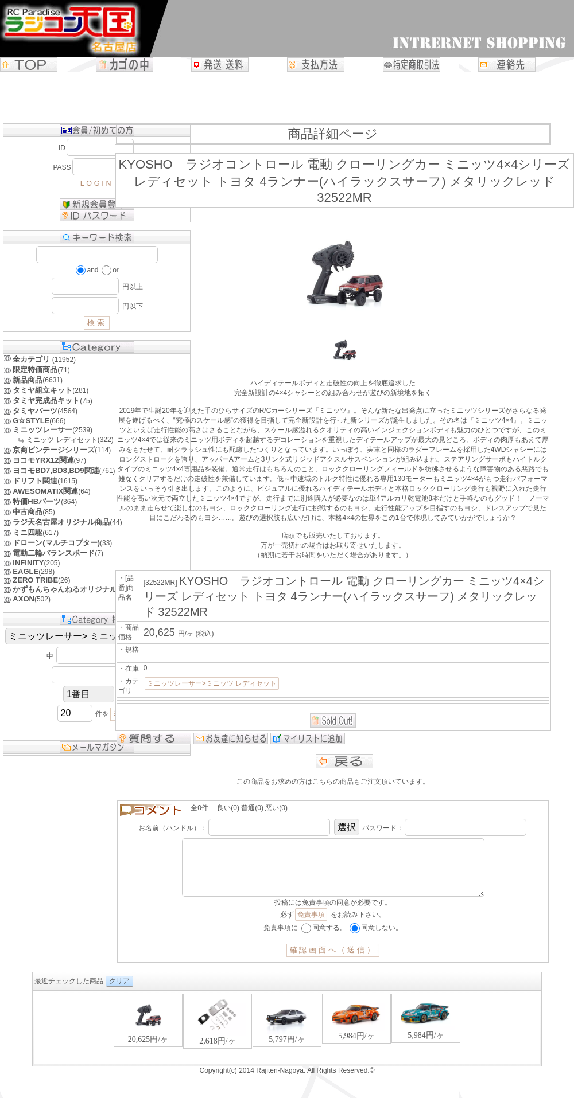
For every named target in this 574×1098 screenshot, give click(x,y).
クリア (119, 992)
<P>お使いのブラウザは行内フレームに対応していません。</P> (287, 1040)
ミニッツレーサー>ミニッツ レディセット (212, 683)
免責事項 (311, 926)
